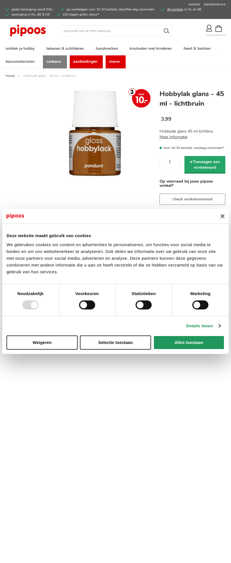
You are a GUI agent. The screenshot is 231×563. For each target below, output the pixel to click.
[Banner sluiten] (223, 216)
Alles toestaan (189, 342)
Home (10, 76)
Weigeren (42, 342)
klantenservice (214, 4)
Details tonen (199, 325)
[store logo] (33, 30)
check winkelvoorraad (192, 199)
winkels (194, 4)
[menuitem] (21, 49)
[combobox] (116, 30)
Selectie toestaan (115, 342)
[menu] (115, 55)
